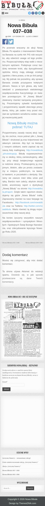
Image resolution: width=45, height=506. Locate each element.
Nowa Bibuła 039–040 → (35, 243)
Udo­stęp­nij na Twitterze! (11, 41)
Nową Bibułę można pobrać (22, 125)
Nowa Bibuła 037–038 (22, 28)
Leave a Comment (33, 36)
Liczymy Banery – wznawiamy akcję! (16, 458)
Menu (6, 13)
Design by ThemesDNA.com (22, 503)
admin (9, 36)
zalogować (20, 260)
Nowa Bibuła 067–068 (10, 470)
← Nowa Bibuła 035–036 (9, 243)
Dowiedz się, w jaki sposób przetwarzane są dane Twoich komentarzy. (22, 278)
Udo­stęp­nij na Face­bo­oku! (5, 41)
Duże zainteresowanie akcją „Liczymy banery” (20, 462)
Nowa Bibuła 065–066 (10, 474)
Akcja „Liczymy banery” (11, 466)
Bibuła (23, 20)
